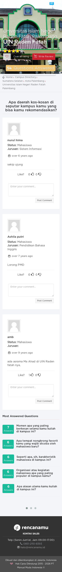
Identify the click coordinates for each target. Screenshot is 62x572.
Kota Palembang (34, 81)
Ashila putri (15, 236)
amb (10, 337)
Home (9, 77)
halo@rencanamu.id (31, 547)
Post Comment (44, 200)
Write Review (43, 56)
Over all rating (21, 56)
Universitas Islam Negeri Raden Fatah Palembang (30, 33)
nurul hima (15, 140)
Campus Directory (25, 77)
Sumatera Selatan (12, 81)
